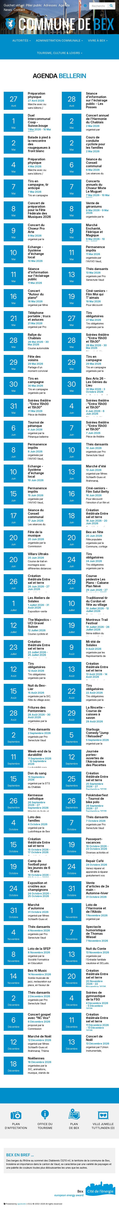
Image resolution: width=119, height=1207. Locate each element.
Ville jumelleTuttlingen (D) (103, 1126)
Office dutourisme (45, 1126)
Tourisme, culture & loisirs (59, 53)
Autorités (21, 40)
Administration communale (59, 40)
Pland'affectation (16, 1126)
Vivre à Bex (98, 40)
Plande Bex (74, 1126)
